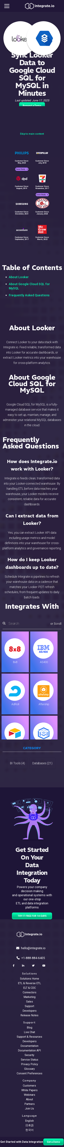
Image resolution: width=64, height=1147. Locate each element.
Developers (30, 1010)
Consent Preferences (29, 1073)
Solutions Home (29, 978)
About (29, 1099)
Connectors (29, 992)
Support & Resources (29, 1036)
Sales (29, 1001)
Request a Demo (32, 105)
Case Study (22, 169)
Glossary (29, 1068)
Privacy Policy (29, 1064)
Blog (29, 1027)
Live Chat (29, 1032)
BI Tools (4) (17, 763)
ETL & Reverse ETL (29, 983)
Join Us (29, 1108)
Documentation (29, 1045)
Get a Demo (53, 1142)
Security (29, 1055)
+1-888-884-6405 (31, 958)
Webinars (29, 1094)
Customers (29, 1085)
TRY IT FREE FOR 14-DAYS (32, 916)
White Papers (29, 1090)
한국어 (29, 1130)
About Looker (19, 277)
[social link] (14, 965)
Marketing (29, 997)
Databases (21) (42, 763)
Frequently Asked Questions (29, 295)
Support (29, 1006)
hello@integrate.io (30, 948)
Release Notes (29, 1015)
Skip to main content (32, 133)
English (29, 1120)
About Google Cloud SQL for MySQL (29, 286)
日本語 (29, 1125)
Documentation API (29, 1050)
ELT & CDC (29, 987)
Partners (29, 1104)
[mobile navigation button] (6, 6)
